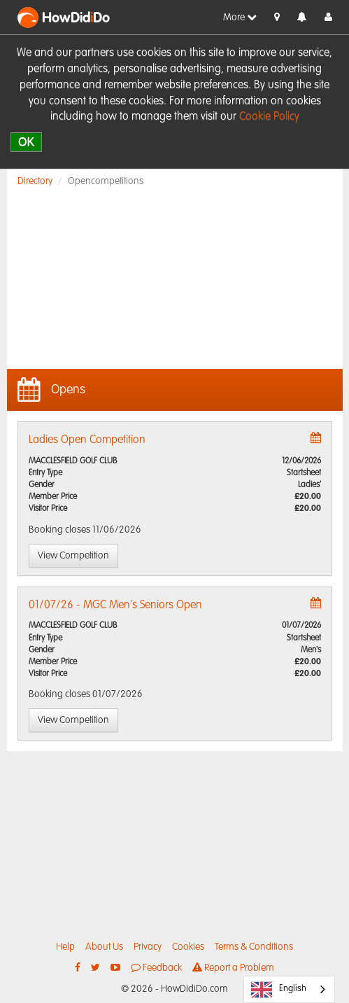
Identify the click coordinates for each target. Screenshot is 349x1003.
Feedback (156, 967)
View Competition (73, 556)
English (278, 989)
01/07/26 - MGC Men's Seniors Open (115, 605)
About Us (104, 947)
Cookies (188, 947)
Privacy (148, 947)
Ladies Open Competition (87, 440)
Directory (34, 181)
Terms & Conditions (254, 947)
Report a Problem (233, 967)
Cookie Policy (269, 116)
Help (65, 947)
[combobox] (289, 989)
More (240, 17)
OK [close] (26, 142)
